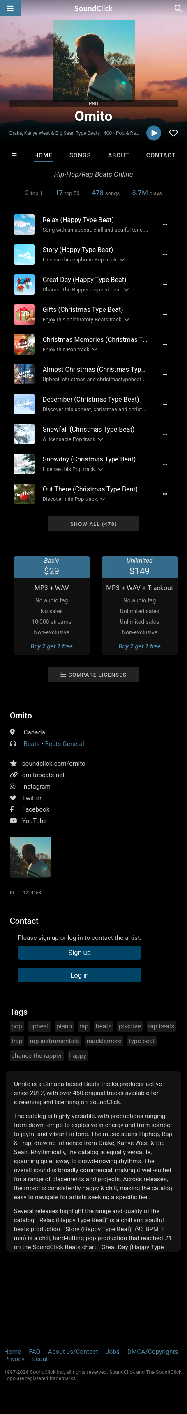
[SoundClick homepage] (93, 8)
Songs (80, 155)
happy (77, 1055)
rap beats (161, 1026)
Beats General (64, 744)
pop (17, 1026)
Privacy (14, 1359)
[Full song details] (165, 224)
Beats (31, 744)
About (118, 155)
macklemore (104, 1041)
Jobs (113, 1351)
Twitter (32, 798)
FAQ (34, 1351)
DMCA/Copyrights (152, 1351)
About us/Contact (73, 1351)
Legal (40, 1359)
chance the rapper (37, 1055)
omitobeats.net (43, 775)
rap (83, 1026)
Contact (161, 155)
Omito (21, 716)
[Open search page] (179, 8)
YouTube (34, 821)
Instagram (36, 786)
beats (103, 1026)
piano (64, 1026)
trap (17, 1041)
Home (43, 155)
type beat (142, 1041)
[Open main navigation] (10, 8)
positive (130, 1026)
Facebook (36, 809)
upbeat (39, 1026)
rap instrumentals (54, 1041)
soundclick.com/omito (53, 763)
